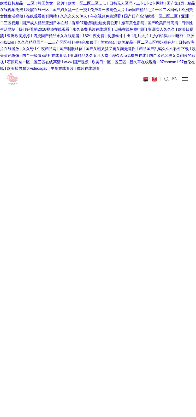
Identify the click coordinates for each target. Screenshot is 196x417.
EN (175, 79)
